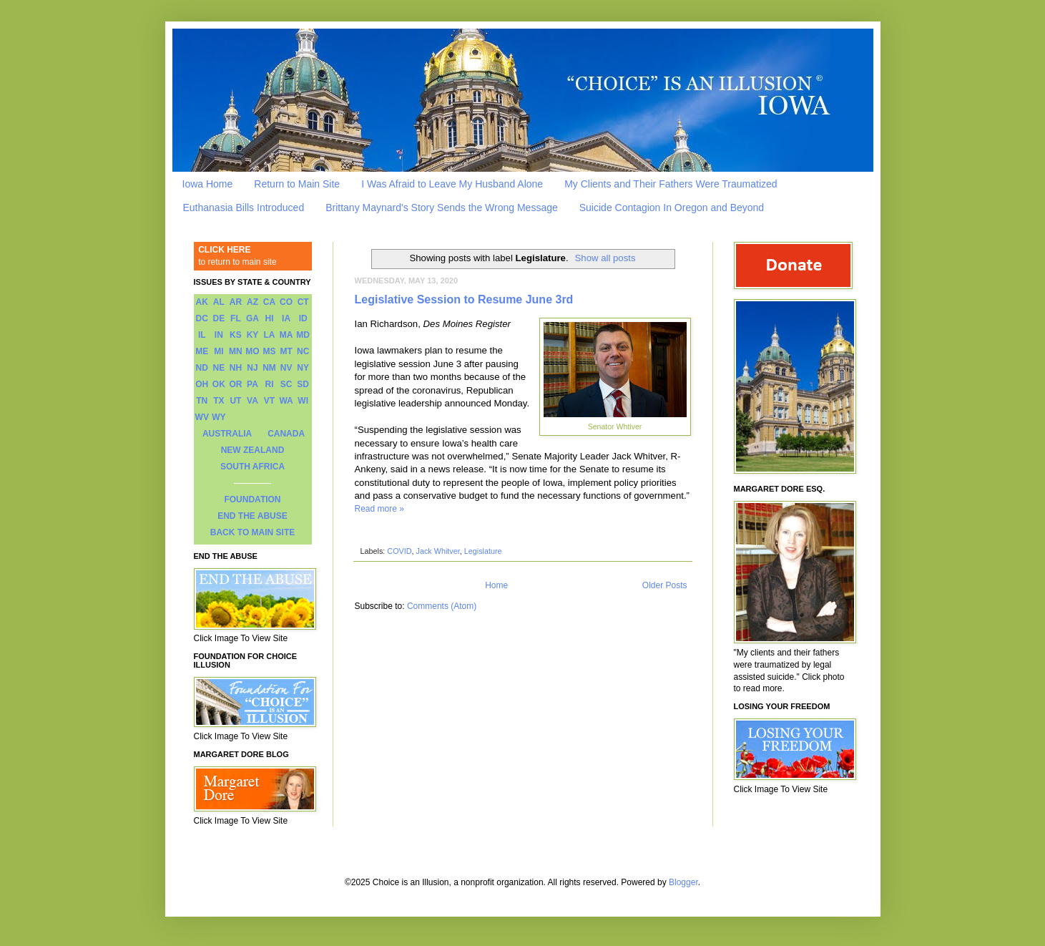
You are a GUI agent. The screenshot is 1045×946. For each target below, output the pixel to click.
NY (303, 368)
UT (235, 401)
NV (286, 368)
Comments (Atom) (441, 606)
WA (286, 401)
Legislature (483, 551)
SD (303, 384)
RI (269, 384)
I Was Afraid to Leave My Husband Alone (452, 184)
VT (269, 401)
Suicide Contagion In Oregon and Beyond (671, 207)
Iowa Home (207, 184)
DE (219, 318)
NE (219, 368)
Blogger (683, 882)
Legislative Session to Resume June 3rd (464, 299)
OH (201, 384)
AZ (252, 302)
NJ (252, 368)
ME (201, 351)
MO (252, 351)
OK (218, 384)
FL (235, 318)
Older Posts (664, 585)
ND (202, 368)
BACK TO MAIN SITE (252, 532)
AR (236, 302)
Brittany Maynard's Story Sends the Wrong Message (441, 207)
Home (496, 585)
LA (269, 335)
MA (286, 335)
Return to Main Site (297, 184)
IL (202, 335)
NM (269, 368)
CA (269, 302)
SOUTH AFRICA (252, 467)
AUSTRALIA (227, 434)
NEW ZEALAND (253, 450)
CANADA (286, 434)
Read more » (379, 509)
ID (303, 318)
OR (235, 384)
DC (202, 318)
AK (202, 302)
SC (286, 384)
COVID (399, 551)
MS (269, 351)
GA (252, 318)
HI (269, 318)
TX (218, 401)
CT (303, 302)
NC (303, 351)
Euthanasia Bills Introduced (244, 207)
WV (202, 417)
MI (218, 351)
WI (303, 401)
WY (218, 417)
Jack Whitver (438, 551)
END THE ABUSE (252, 516)
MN (235, 351)
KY (253, 335)
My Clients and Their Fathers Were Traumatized (670, 184)
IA (286, 318)
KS (236, 335)
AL (219, 302)
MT (286, 351)
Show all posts (605, 258)
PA (252, 384)
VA (252, 401)
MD (303, 335)
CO (286, 302)
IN (219, 335)
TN (201, 401)
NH (236, 368)
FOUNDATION (252, 499)
